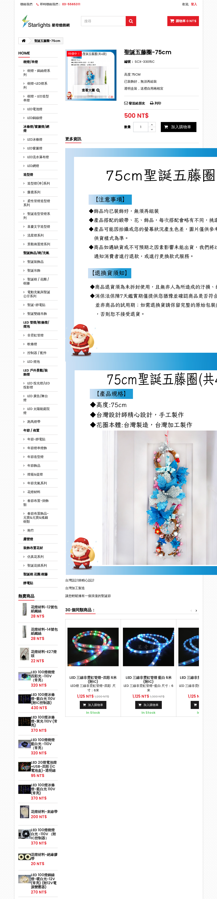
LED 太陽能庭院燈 (36, 410)
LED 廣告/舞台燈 (35, 398)
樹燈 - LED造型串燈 (36, 98)
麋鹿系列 (33, 192)
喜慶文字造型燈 (38, 226)
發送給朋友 (137, 103)
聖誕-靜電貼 (36, 305)
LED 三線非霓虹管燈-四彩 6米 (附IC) (93, 679)
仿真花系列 (35, 556)
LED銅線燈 (34, 117)
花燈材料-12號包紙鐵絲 (44, 609)
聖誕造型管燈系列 (36, 215)
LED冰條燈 (34, 139)
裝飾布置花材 (33, 548)
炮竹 (30, 530)
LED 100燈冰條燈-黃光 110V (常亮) (44, 721)
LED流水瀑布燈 (38, 157)
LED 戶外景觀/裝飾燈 (35, 372)
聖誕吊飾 (33, 270)
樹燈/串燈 (30, 61)
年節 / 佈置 (31, 430)
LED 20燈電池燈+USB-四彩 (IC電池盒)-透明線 (44, 766)
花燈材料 (33, 492)
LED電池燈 (34, 109)
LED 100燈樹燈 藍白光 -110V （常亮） (43, 743)
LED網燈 (33, 165)
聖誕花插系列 (37, 565)
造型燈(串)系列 (38, 183)
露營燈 (28, 539)
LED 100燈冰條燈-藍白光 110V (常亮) (43, 789)
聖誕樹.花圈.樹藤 (35, 574)
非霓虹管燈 (35, 335)
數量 (127, 127)
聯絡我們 (26, 4)
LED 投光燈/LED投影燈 (36, 385)
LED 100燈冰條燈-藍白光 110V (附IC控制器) (43, 698)
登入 (194, 4)
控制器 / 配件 (37, 352)
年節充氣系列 (37, 483)
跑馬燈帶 (33, 421)
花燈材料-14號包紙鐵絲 (44, 631)
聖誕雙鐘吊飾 (37, 313)
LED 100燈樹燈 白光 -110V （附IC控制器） (43, 834)
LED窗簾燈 (34, 148)
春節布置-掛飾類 (36, 502)
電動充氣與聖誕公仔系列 (36, 294)
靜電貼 (28, 583)
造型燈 (28, 174)
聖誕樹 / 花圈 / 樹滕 (36, 281)
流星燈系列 (35, 235)
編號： (129, 61)
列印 (158, 103)
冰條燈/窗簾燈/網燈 (36, 128)
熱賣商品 (26, 596)
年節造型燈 (35, 456)
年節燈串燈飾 (37, 448)
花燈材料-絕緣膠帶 (44, 856)
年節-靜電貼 (36, 439)
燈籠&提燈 (35, 474)
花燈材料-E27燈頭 (44, 653)
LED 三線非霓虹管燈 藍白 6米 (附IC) (149, 679)
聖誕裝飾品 (35, 261)
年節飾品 (33, 465)
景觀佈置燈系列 (38, 244)
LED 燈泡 (33, 361)
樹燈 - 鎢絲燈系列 (36, 72)
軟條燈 (32, 344)
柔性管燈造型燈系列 (36, 203)
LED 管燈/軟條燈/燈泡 (36, 324)
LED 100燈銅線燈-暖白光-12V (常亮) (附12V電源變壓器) (43, 880)
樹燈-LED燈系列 (35, 85)
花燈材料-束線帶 (44, 811)
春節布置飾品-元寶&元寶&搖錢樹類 (36, 517)
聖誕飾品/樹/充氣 (36, 253)
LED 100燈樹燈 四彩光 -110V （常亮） (43, 676)
